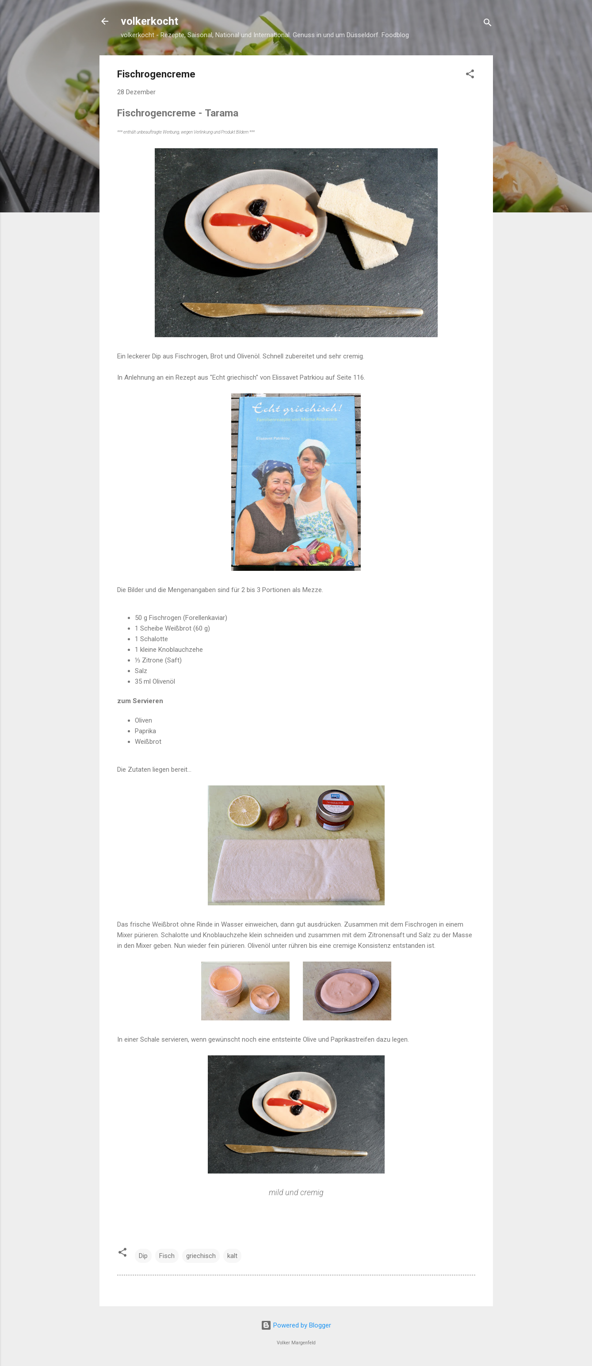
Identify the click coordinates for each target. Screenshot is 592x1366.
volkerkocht (149, 21)
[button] (470, 75)
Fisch (167, 1256)
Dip (143, 1256)
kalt (232, 1256)
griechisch (201, 1256)
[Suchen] (487, 24)
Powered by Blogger (296, 1325)
